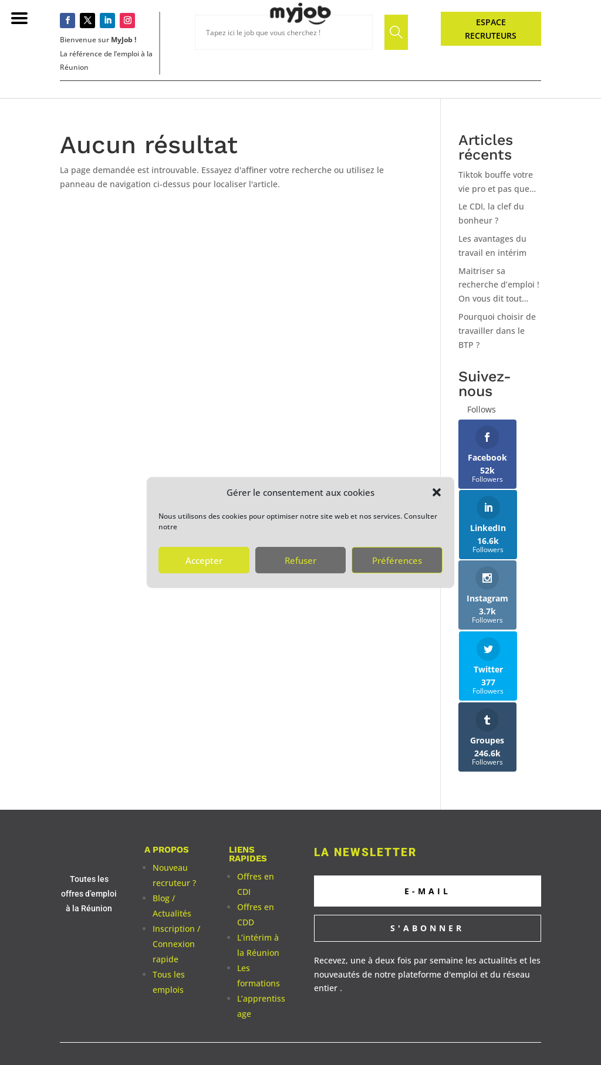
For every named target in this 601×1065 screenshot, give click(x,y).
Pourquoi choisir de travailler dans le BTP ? (497, 330)
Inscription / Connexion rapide (176, 849)
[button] (437, 492)
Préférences (397, 560)
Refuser (300, 560)
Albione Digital (392, 990)
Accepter (203, 560)
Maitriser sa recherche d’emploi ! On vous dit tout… (498, 285)
